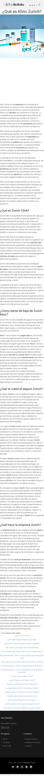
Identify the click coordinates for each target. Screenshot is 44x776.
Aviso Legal (6, 746)
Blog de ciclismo (31, 739)
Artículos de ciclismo (32, 742)
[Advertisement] (21, 80)
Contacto (5, 742)
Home (4, 739)
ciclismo (28, 746)
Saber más (5, 727)
